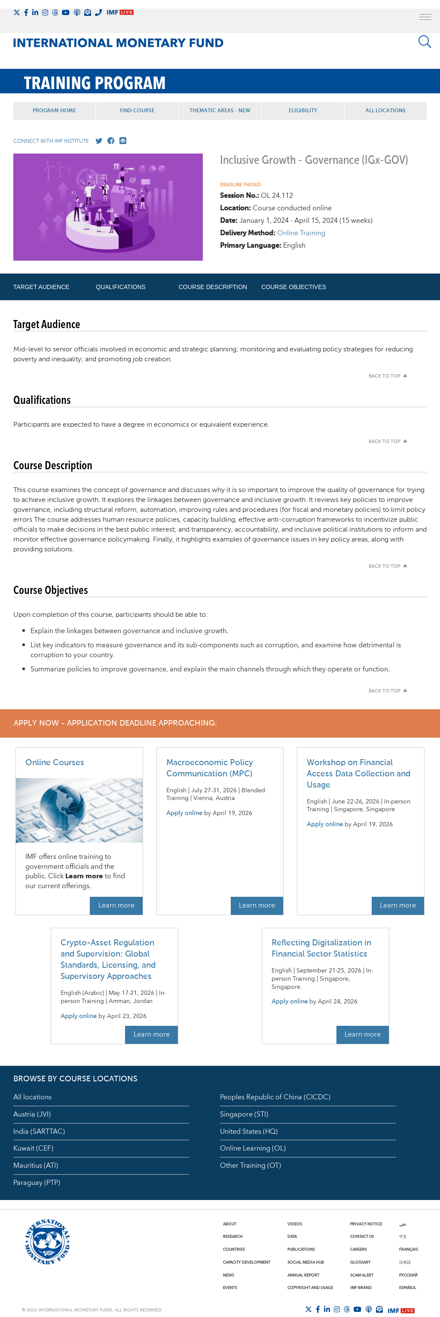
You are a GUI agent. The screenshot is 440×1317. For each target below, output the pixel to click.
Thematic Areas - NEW (220, 111)
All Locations (386, 111)
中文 (403, 1236)
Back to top (384, 376)
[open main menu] (425, 18)
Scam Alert (361, 1275)
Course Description (213, 286)
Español (407, 1287)
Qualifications (121, 286)
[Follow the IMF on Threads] (55, 12)
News (228, 1275)
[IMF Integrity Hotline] (98, 12)
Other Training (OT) (250, 1166)
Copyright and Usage (310, 1287)
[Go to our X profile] (97, 141)
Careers (358, 1249)
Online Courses (54, 763)
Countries (234, 1249)
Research (233, 1236)
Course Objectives (293, 286)
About (229, 1224)
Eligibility (303, 111)
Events (230, 1287)
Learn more (116, 905)
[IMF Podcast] (76, 12)
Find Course (137, 111)
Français (408, 1249)
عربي (402, 1224)
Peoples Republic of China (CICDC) (275, 1097)
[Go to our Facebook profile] (109, 141)
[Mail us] (121, 141)
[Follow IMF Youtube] (66, 12)
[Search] (425, 41)
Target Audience (41, 286)
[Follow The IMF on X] (16, 12)
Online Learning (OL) (253, 1148)
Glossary (360, 1262)
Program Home (54, 111)
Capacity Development (246, 1262)
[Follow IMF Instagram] (45, 12)
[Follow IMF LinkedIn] (35, 12)
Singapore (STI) (244, 1114)
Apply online (184, 813)
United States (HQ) (249, 1132)
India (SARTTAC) (39, 1132)
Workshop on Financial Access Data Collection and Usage (358, 774)
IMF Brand (361, 1287)
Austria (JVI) (32, 1114)
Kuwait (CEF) (33, 1148)
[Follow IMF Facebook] (26, 12)
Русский (408, 1275)
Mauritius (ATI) (35, 1166)
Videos (294, 1224)
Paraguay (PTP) (36, 1183)
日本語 (405, 1262)
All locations (32, 1097)
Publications (301, 1249)
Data (292, 1236)
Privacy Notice (366, 1224)
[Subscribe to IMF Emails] (87, 12)
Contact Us (362, 1236)
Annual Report (303, 1275)
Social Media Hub (305, 1262)
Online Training (301, 233)
